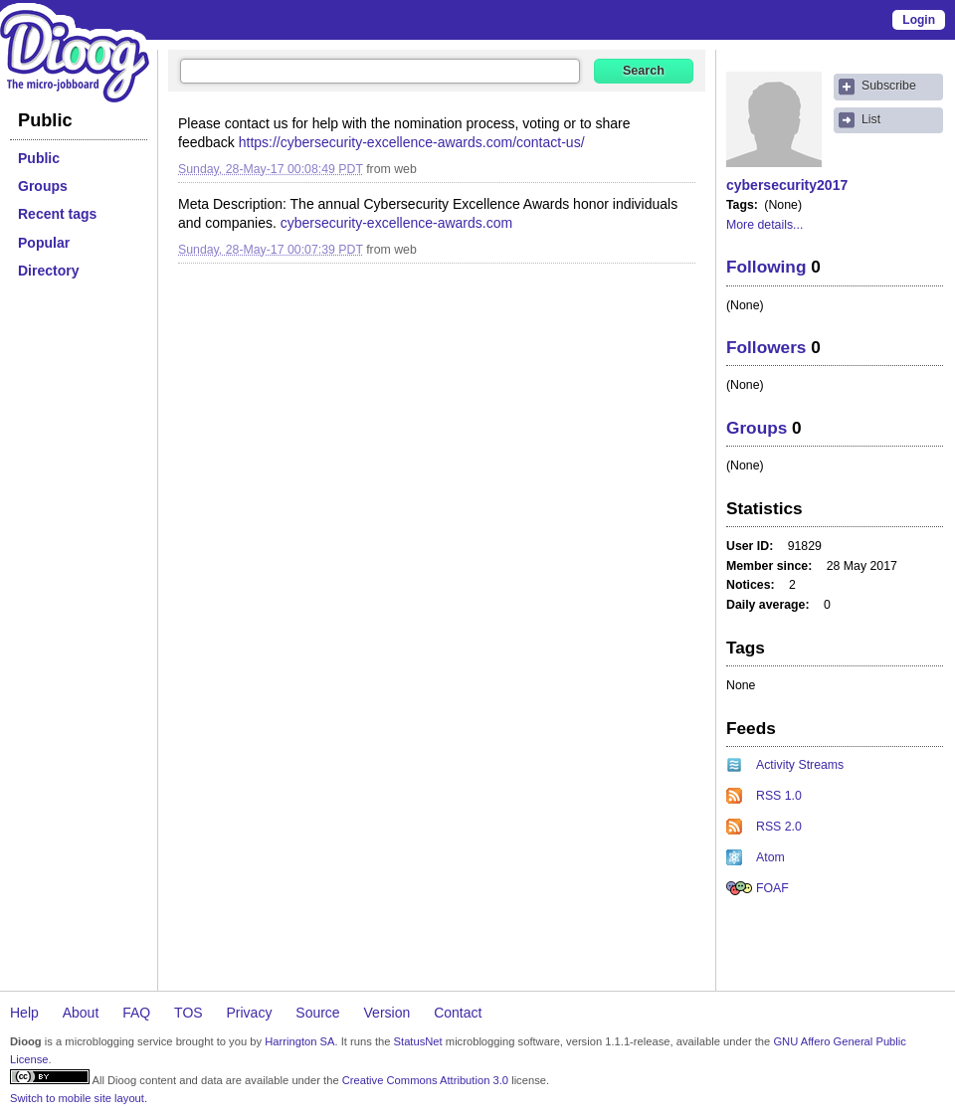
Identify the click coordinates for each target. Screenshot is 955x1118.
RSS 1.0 (779, 796)
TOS (188, 1013)
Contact (457, 1013)
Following (766, 267)
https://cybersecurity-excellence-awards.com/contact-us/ (412, 142)
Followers (766, 347)
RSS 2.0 (779, 827)
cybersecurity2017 (787, 185)
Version (387, 1013)
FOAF (772, 888)
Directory (48, 271)
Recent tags (57, 214)
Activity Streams (800, 765)
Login (918, 20)
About (81, 1013)
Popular (44, 243)
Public (39, 158)
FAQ (136, 1013)
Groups (43, 186)
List (870, 119)
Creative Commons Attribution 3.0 (425, 1080)
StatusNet (418, 1041)
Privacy (250, 1013)
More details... (764, 225)
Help (24, 1013)
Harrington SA (299, 1041)
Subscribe (888, 86)
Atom (770, 857)
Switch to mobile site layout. (78, 1098)
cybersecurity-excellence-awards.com (396, 223)
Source (317, 1013)
